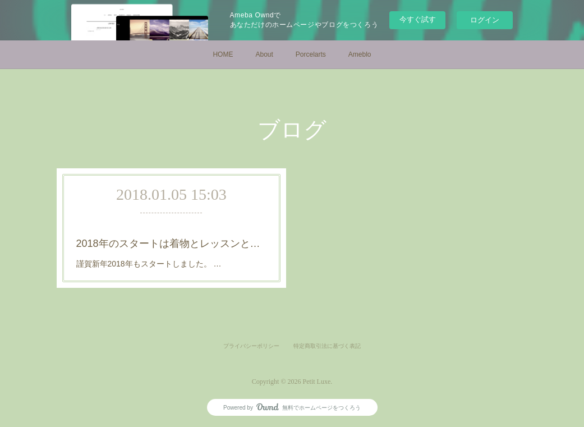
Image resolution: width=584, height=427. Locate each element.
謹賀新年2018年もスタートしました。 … (149, 263)
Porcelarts (311, 54)
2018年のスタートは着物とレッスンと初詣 (171, 243)
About (264, 54)
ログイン (484, 20)
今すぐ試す (417, 19)
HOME (223, 54)
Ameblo (359, 54)
